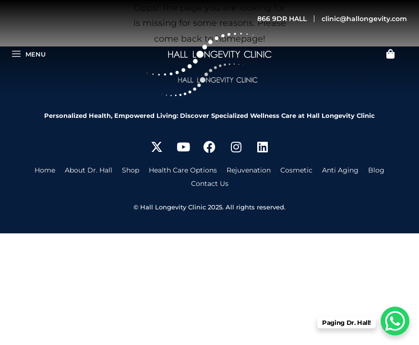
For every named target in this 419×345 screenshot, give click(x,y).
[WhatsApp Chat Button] (395, 321)
